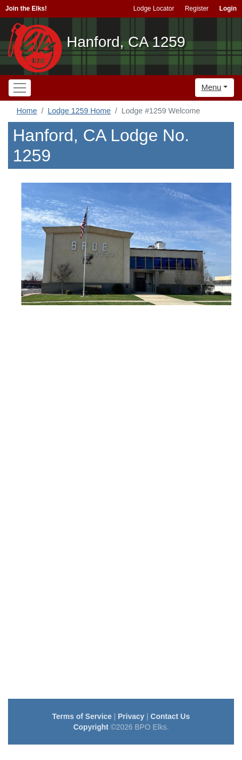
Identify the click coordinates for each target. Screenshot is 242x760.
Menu (211, 87)
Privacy (131, 716)
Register (197, 8)
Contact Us (170, 716)
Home (27, 111)
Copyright (90, 727)
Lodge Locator (153, 8)
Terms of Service (82, 716)
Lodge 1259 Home (78, 111)
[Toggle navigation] (20, 87)
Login (228, 8)
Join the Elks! (26, 8)
